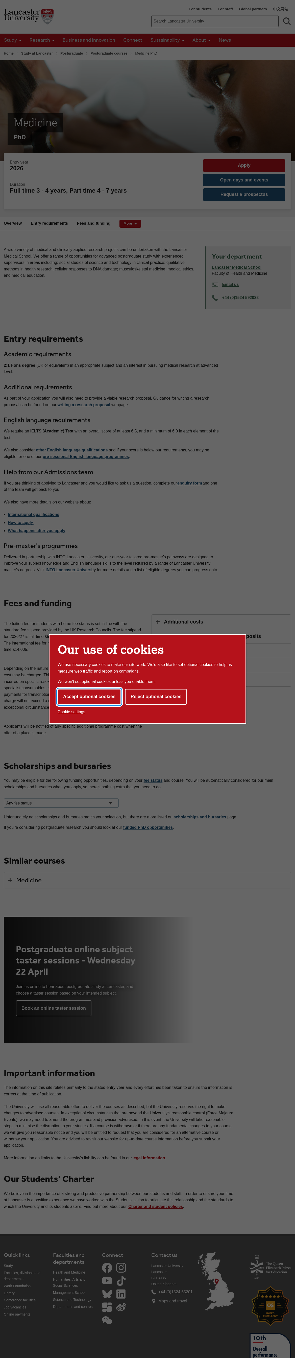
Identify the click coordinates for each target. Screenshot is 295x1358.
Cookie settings (71, 712)
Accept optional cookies (89, 696)
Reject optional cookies (156, 696)
